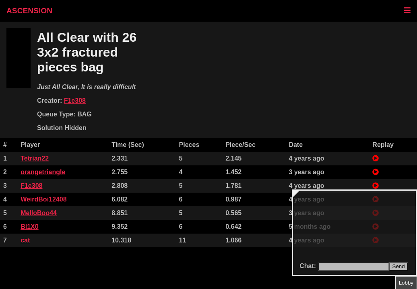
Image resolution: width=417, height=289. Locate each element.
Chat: (308, 266)
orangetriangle (43, 172)
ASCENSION (29, 10)
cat (25, 240)
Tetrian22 (35, 158)
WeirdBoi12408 (43, 199)
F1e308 (75, 100)
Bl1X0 (29, 226)
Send (398, 266)
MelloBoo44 (39, 213)
